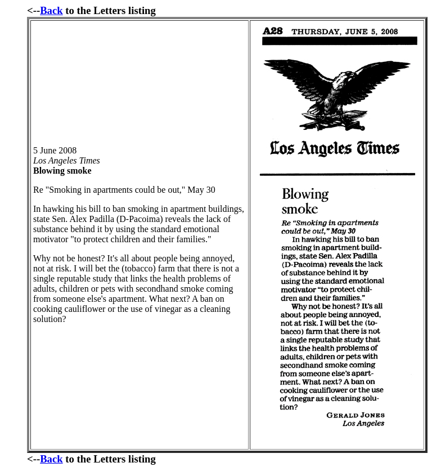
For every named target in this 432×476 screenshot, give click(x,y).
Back (51, 10)
